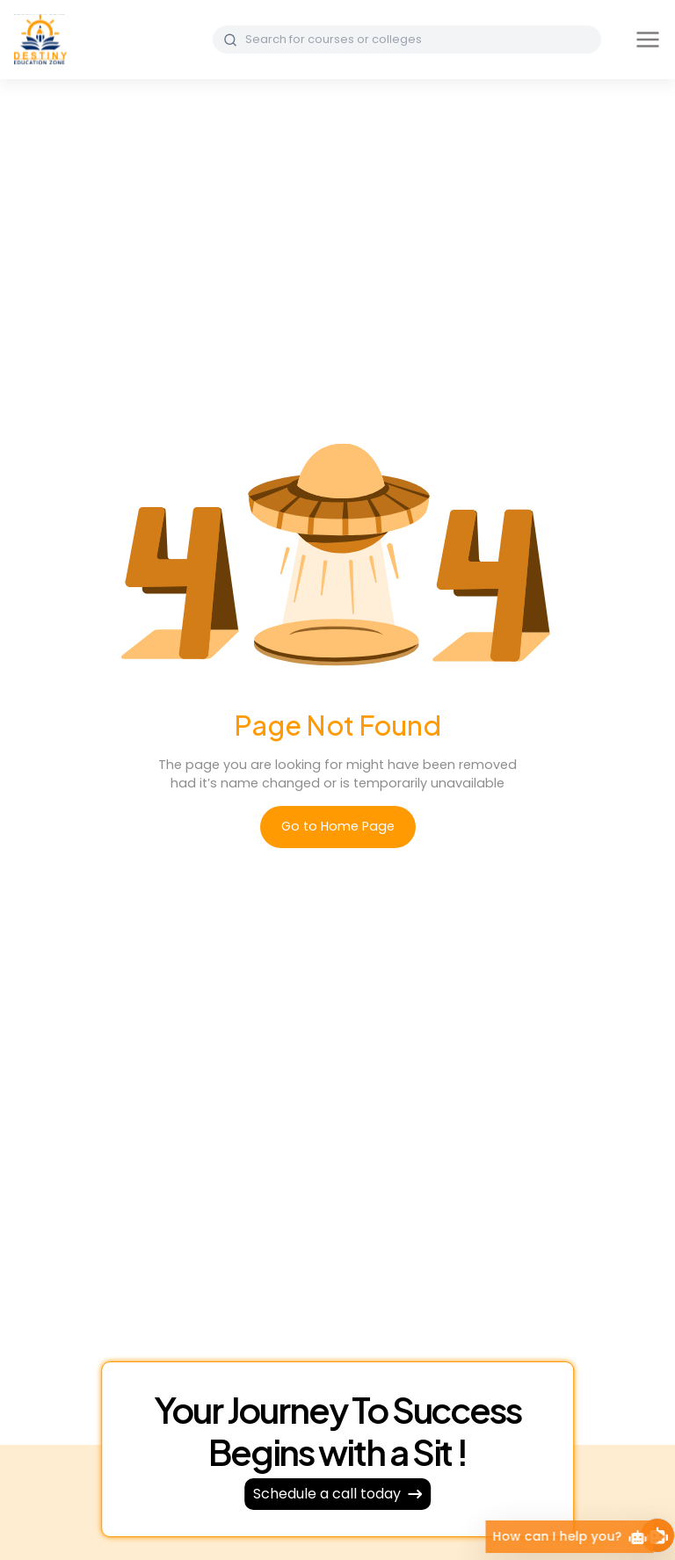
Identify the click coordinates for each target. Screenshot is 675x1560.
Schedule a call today (337, 1494)
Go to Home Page (338, 826)
